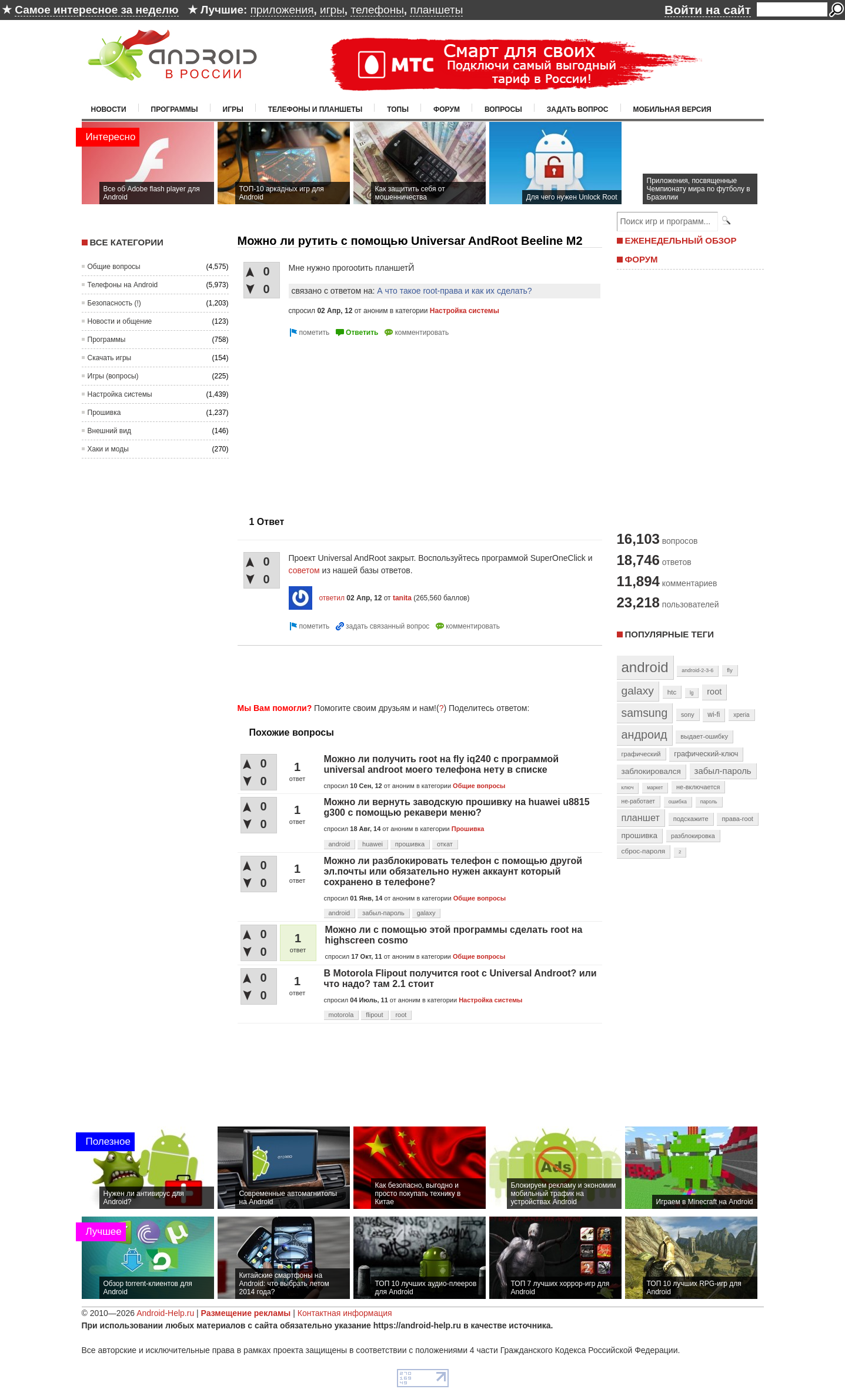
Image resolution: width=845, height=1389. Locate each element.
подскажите (691, 818)
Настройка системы (120, 394)
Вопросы (503, 109)
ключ (628, 787)
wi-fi (713, 714)
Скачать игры (110, 358)
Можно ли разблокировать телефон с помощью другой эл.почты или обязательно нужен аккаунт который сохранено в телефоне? (453, 871)
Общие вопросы (114, 266)
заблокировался (651, 771)
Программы (174, 109)
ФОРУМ (641, 259)
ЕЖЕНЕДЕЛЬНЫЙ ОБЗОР (681, 240)
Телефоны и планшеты (315, 109)
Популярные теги (669, 634)
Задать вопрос (578, 109)
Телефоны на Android (123, 285)
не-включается (698, 786)
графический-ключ (706, 754)
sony (687, 714)
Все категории (126, 242)
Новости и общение (120, 321)
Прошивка (104, 412)
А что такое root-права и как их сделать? (454, 290)
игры (332, 10)
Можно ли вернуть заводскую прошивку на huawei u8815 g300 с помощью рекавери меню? (457, 807)
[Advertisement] (336, 422)
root (400, 1014)
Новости (108, 109)
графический (641, 753)
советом (304, 570)
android (339, 844)
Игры (233, 109)
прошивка (410, 844)
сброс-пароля (644, 851)
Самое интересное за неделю (96, 10)
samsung (645, 712)
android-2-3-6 (697, 670)
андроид (644, 734)
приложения (282, 10)
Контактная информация (345, 1313)
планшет (641, 817)
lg (691, 693)
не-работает (639, 801)
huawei (372, 844)
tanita (402, 598)
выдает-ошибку (704, 736)
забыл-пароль (383, 912)
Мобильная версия (672, 109)
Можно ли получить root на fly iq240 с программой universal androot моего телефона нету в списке (441, 764)
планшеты (436, 10)
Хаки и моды (108, 449)
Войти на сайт (707, 9)
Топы (398, 109)
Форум (446, 109)
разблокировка (693, 835)
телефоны (376, 10)
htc (671, 692)
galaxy (426, 912)
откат (445, 844)
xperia (741, 715)
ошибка (678, 802)
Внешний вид (109, 431)
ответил (332, 598)
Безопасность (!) (114, 303)
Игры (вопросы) (113, 376)
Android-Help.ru (165, 1313)
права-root (737, 818)
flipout (374, 1014)
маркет (655, 787)
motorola (341, 1014)
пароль (708, 802)
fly (730, 670)
